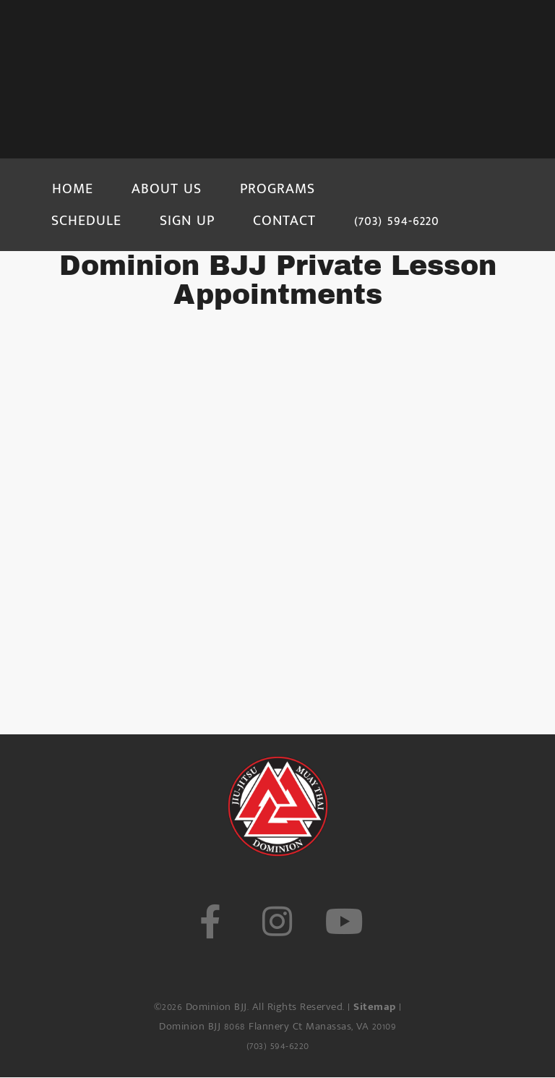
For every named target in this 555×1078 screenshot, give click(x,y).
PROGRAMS (277, 189)
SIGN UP (187, 220)
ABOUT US (167, 189)
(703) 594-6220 (396, 220)
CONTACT (284, 220)
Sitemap (374, 1007)
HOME (72, 189)
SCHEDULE (86, 220)
